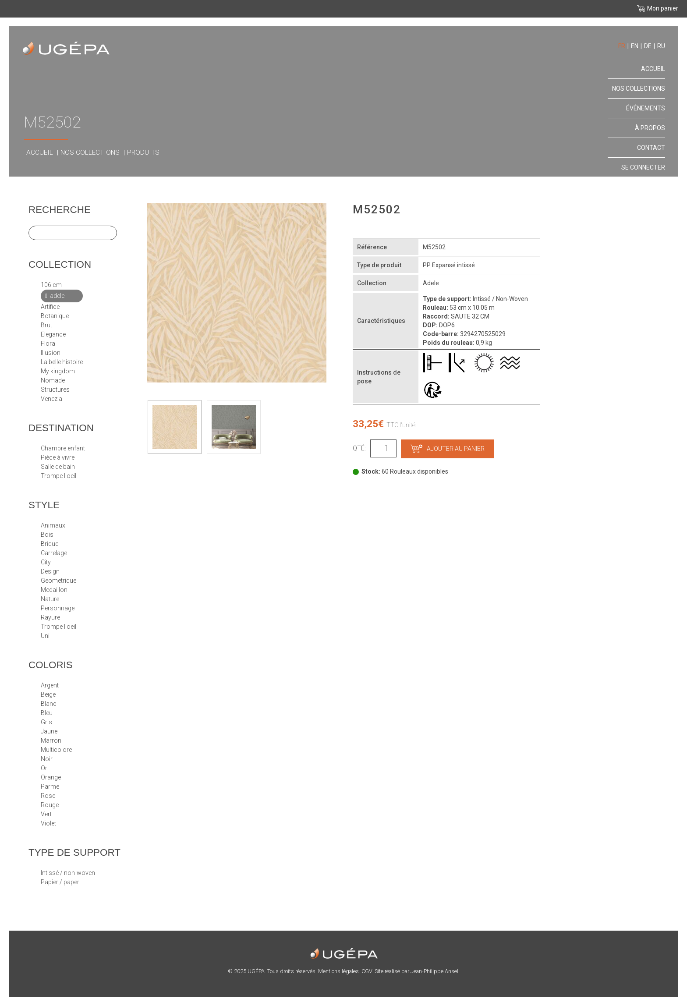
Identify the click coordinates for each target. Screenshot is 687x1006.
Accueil (39, 152)
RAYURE (50, 617)
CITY (46, 562)
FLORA (48, 343)
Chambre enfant (63, 448)
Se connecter (643, 167)
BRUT (46, 325)
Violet (48, 823)
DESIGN (50, 571)
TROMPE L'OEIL (58, 626)
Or (44, 768)
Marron (51, 740)
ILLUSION (50, 352)
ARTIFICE (50, 306)
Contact (651, 147)
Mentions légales (338, 971)
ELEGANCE (53, 334)
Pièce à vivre (57, 457)
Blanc (49, 703)
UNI (45, 635)
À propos (650, 127)
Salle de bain (58, 466)
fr (621, 46)
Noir (47, 758)
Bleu (47, 712)
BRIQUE (49, 543)
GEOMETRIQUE (58, 580)
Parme (50, 786)
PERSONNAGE (57, 608)
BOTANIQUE (55, 315)
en (634, 46)
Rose (48, 795)
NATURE (50, 598)
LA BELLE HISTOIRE (62, 361)
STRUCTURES (55, 389)
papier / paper (60, 882)
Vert (46, 814)
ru (661, 46)
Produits (143, 152)
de (648, 46)
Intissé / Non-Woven (68, 872)
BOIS (47, 534)
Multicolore (56, 749)
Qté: (359, 448)
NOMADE (53, 380)
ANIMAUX (53, 525)
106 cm (51, 284)
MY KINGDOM (58, 371)
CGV (366, 971)
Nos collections (90, 152)
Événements (645, 108)
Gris (46, 722)
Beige (48, 694)
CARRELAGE (54, 552)
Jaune (49, 731)
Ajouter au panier (447, 449)
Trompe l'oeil (58, 475)
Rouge (50, 804)
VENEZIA (51, 398)
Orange (51, 777)
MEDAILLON (54, 589)
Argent (50, 685)
